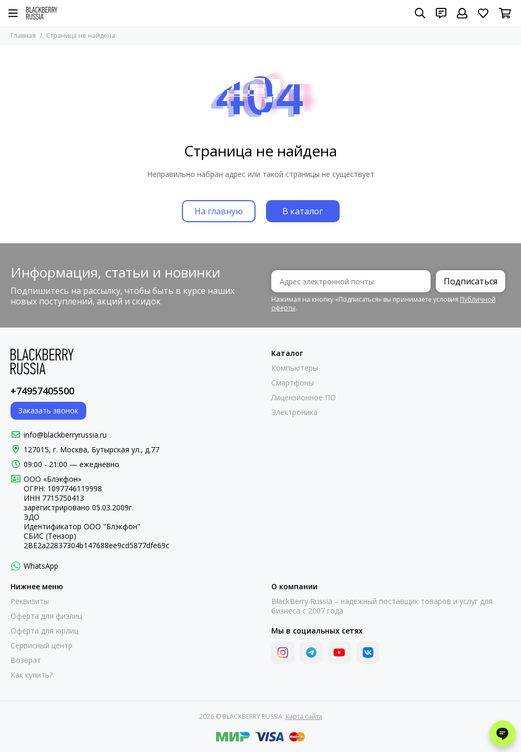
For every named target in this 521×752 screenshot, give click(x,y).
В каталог (302, 211)
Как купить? (32, 675)
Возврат (26, 660)
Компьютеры (294, 368)
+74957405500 (42, 391)
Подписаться (470, 281)
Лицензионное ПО (303, 397)
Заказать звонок (48, 410)
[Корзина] (505, 13)
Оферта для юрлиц (44, 631)
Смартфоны (292, 383)
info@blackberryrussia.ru (65, 435)
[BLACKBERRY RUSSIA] (41, 13)
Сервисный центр (42, 645)
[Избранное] (483, 13)
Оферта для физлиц (46, 616)
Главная (23, 35)
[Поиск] (420, 13)
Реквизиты (30, 601)
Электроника (294, 412)
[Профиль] (462, 13)
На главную (219, 211)
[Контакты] (441, 13)
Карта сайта (303, 716)
